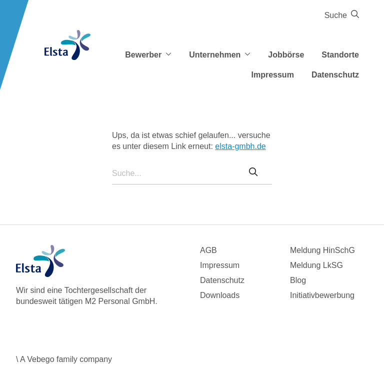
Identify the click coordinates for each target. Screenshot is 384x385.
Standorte (340, 54)
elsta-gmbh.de (240, 146)
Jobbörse (286, 54)
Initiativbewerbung (322, 295)
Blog (298, 280)
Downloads (220, 295)
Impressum (273, 74)
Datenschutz (335, 74)
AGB (208, 250)
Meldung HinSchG (322, 250)
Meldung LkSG (316, 265)
